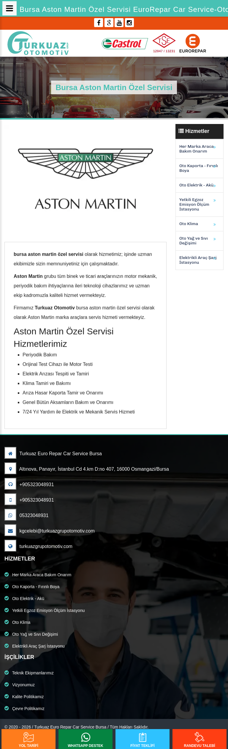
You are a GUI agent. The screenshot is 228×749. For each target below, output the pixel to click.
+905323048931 (29, 484)
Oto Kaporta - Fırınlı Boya (198, 168)
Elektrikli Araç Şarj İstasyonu (198, 260)
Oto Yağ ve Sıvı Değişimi (193, 241)
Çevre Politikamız (24, 708)
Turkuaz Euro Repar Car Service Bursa (53, 453)
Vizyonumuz (19, 684)
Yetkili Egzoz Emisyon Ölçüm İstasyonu (194, 204)
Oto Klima (188, 223)
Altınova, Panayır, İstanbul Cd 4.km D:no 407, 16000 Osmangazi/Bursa (86, 469)
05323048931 (26, 515)
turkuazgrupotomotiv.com (38, 546)
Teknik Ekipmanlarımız (29, 672)
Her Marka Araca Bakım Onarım (196, 149)
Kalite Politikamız (24, 696)
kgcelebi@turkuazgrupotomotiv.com (49, 530)
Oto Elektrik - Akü (196, 185)
